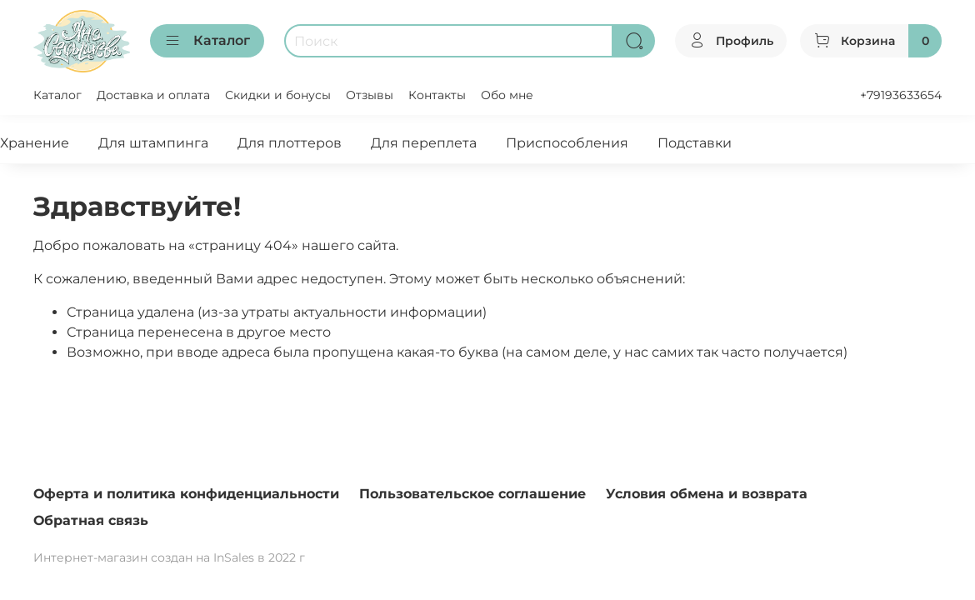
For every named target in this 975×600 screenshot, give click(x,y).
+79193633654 (901, 95)
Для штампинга (153, 143)
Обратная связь (90, 520)
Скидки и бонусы (278, 95)
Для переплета (424, 143)
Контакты (437, 95)
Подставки (695, 143)
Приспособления (567, 143)
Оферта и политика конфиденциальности (186, 494)
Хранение (34, 143)
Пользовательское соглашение (472, 494)
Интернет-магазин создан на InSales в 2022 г (169, 557)
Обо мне (507, 95)
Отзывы (369, 95)
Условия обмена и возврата (707, 494)
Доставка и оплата (153, 95)
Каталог (207, 40)
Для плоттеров (290, 143)
